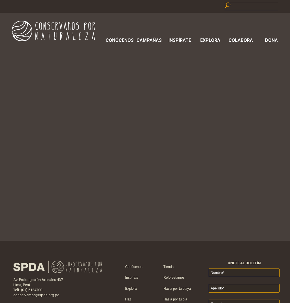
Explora (210, 40)
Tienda (168, 267)
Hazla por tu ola (175, 299)
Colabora (241, 40)
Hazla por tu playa (177, 289)
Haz (128, 299)
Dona (271, 40)
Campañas (149, 40)
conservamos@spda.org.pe (36, 295)
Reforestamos (174, 278)
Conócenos (119, 40)
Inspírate (180, 40)
